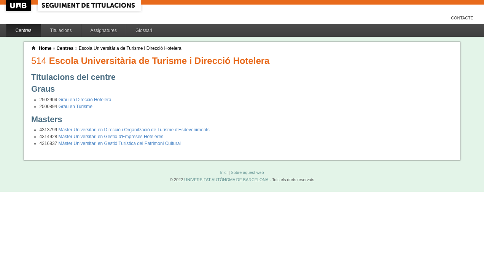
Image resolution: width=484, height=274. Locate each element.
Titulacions (61, 30)
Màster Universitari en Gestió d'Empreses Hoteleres (111, 136)
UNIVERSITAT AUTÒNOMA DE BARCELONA (226, 179)
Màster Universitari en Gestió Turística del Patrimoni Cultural (120, 143)
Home (45, 48)
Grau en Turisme (75, 106)
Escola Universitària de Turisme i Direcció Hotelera (130, 48)
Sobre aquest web (247, 172)
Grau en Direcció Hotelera (85, 99)
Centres (24, 30)
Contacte (462, 18)
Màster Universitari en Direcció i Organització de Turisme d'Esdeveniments (134, 129)
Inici (223, 172)
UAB (19, 5)
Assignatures (104, 30)
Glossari (143, 30)
